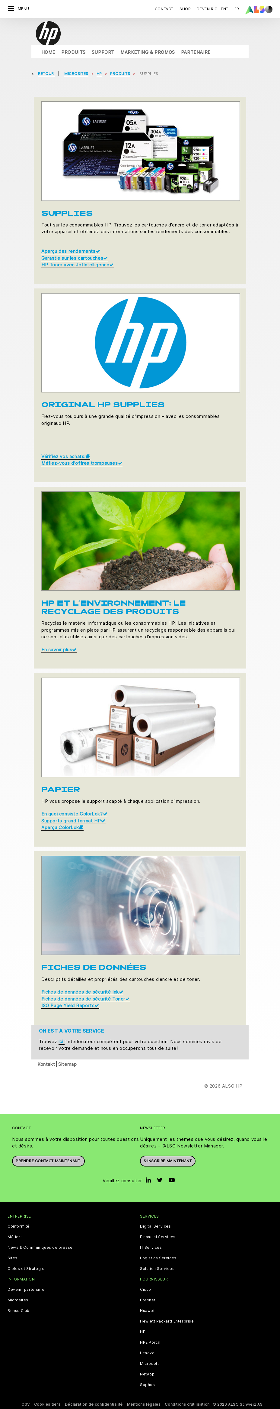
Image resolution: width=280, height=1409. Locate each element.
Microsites (18, 1300)
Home (48, 52)
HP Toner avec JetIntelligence (77, 265)
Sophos (147, 1385)
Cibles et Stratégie (26, 1269)
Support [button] (103, 52)
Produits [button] (73, 52)
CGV (25, 1404)
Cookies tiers (47, 1404)
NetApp (147, 1374)
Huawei (147, 1311)
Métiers (15, 1237)
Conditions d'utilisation (187, 1404)
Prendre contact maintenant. (48, 1161)
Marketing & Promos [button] (147, 52)
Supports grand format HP (73, 821)
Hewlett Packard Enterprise (167, 1321)
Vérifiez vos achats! (65, 456)
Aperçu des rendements (70, 251)
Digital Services (155, 1226)
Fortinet (147, 1300)
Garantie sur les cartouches (74, 258)
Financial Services (158, 1237)
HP (142, 1332)
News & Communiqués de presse (40, 1247)
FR (236, 9)
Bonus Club (19, 1311)
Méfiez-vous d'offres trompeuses (81, 463)
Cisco (145, 1289)
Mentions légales (144, 1404)
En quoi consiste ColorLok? (74, 814)
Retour (46, 73)
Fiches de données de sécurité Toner (85, 998)
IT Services (151, 1247)
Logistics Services (158, 1258)
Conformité (19, 1226)
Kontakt (46, 1064)
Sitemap (67, 1064)
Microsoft (149, 1364)
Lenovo (147, 1353)
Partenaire (196, 52)
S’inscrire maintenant (168, 1161)
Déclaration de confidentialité (94, 1404)
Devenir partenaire (26, 1289)
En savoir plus (59, 649)
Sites (13, 1258)
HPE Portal (150, 1342)
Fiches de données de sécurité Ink (82, 992)
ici (62, 1041)
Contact (164, 9)
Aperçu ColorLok (62, 827)
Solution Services (157, 1269)
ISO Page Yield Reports (70, 1005)
